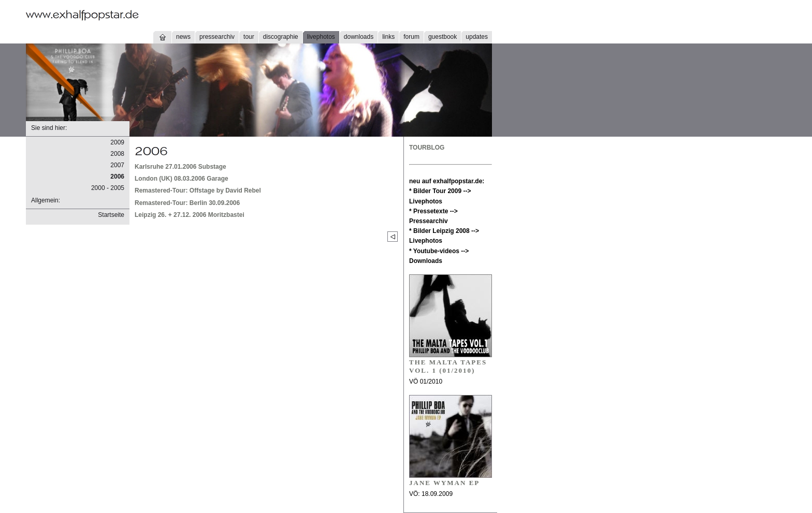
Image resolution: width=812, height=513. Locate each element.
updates (477, 36)
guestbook (442, 36)
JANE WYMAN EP (444, 483)
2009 (117, 142)
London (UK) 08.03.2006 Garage (181, 178)
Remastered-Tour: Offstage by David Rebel (198, 190)
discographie (280, 36)
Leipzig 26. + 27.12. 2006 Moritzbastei (189, 214)
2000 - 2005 (107, 188)
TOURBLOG (426, 147)
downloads (358, 36)
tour (248, 36)
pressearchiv (217, 36)
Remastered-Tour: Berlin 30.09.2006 (187, 203)
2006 (117, 176)
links (388, 36)
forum (411, 36)
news (183, 36)
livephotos (321, 36)
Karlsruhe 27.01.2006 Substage (180, 166)
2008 (117, 153)
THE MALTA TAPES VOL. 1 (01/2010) (448, 366)
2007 (117, 165)
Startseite (111, 214)
